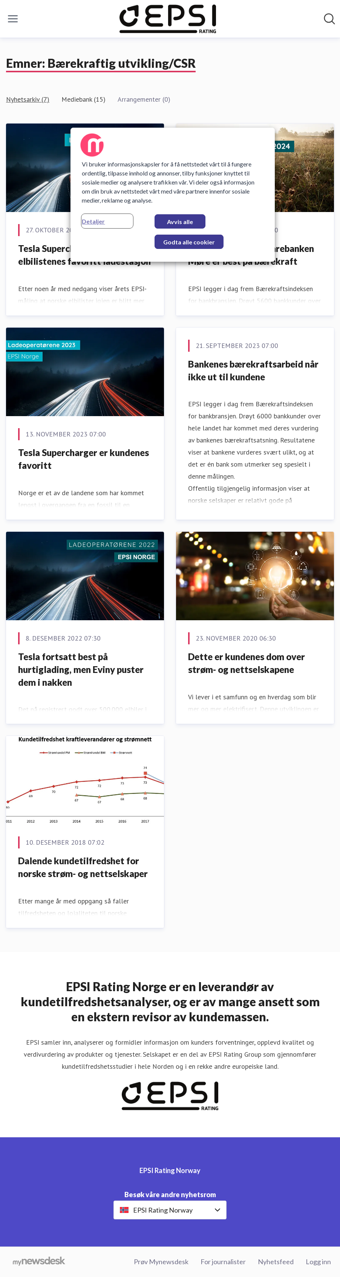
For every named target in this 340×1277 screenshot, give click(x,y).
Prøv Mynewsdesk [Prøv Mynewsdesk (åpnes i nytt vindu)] (161, 1261)
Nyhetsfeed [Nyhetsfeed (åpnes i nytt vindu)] (276, 1261)
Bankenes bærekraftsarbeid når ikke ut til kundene (253, 370)
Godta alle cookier (189, 242)
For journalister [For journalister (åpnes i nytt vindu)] (223, 1261)
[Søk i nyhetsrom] (329, 19)
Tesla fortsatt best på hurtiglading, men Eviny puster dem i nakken (81, 669)
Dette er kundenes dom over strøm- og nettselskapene (246, 663)
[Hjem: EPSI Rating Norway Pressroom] (167, 19)
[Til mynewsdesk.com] (39, 1262)
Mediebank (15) (83, 99)
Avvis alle (180, 221)
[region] (172, 195)
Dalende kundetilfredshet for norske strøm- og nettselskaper (83, 867)
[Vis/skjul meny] (13, 18)
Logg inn (318, 1261)
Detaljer (93, 221)
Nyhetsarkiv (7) (27, 99)
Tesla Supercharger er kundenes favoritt (83, 459)
